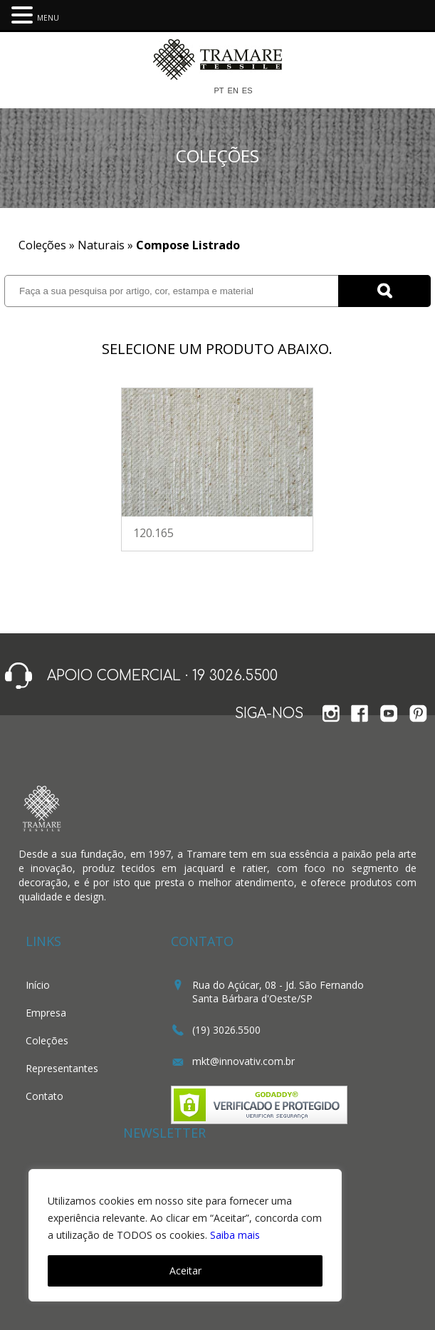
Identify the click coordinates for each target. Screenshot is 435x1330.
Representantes (62, 1068)
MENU (48, 18)
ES (247, 91)
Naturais (101, 245)
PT (219, 91)
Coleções (47, 1040)
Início (38, 985)
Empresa (46, 1012)
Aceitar (185, 1270)
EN (233, 91)
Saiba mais (235, 1235)
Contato (44, 1096)
